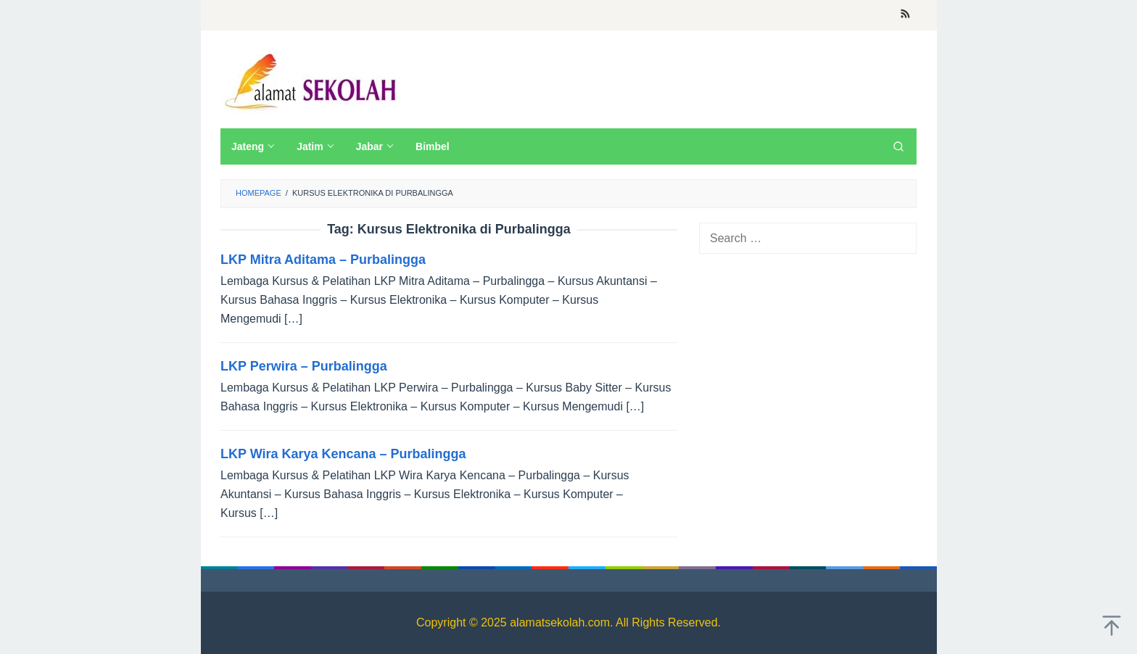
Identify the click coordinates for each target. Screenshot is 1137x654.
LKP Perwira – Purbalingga (303, 366)
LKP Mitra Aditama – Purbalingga (323, 259)
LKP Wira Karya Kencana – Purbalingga (343, 454)
